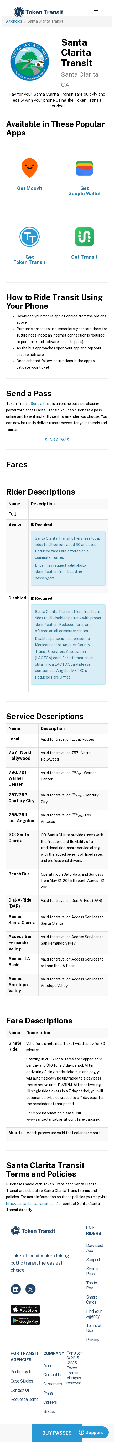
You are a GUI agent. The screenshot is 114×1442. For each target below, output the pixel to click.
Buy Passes (57, 1433)
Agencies (14, 21)
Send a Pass (41, 404)
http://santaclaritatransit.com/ (32, 1203)
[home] (38, 12)
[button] (95, 12)
